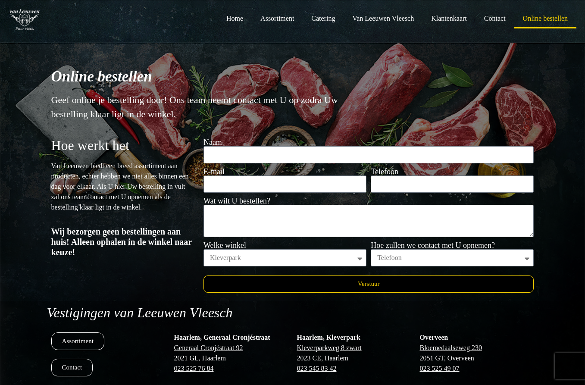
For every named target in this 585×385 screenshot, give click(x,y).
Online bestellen (545, 18)
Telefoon (384, 171)
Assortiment (277, 18)
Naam (212, 142)
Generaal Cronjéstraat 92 (208, 347)
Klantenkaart (449, 18)
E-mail (214, 171)
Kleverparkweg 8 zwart (329, 347)
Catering (323, 18)
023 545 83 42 (317, 368)
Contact (495, 18)
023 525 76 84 (194, 368)
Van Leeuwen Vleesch (383, 18)
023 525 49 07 (440, 368)
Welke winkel (224, 245)
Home (234, 18)
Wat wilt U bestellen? (236, 201)
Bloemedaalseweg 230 (451, 347)
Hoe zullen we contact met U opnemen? (433, 245)
